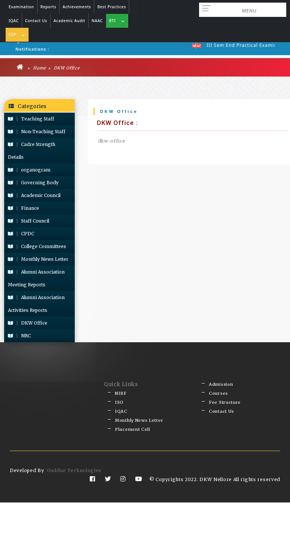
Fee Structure (225, 400)
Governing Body (33, 182)
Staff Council (28, 220)
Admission (221, 383)
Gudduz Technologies (74, 465)
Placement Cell (132, 424)
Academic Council (34, 194)
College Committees (37, 245)
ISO (119, 400)
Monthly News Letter (38, 258)
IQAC (121, 408)
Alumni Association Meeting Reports (36, 277)
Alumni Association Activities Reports (36, 303)
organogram (29, 169)
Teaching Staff (31, 118)
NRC (19, 335)
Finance (23, 207)
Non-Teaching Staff (36, 131)
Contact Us (221, 408)
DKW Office (64, 67)
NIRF (121, 391)
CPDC (21, 233)
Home (37, 67)
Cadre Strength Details (31, 150)
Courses (218, 391)
